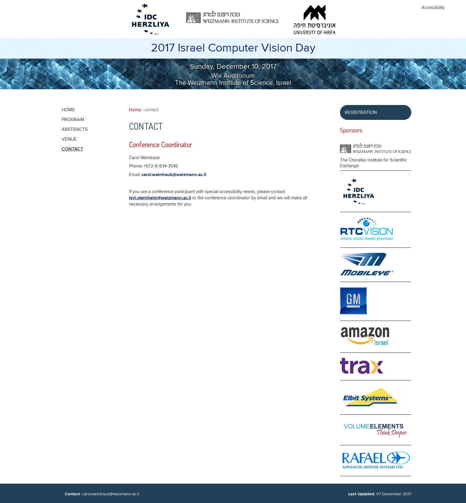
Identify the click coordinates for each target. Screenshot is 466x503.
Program (73, 120)
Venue (69, 139)
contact (72, 149)
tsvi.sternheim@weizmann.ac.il (160, 198)
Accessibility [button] (433, 7)
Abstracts (75, 129)
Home (135, 110)
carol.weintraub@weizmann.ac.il (173, 175)
